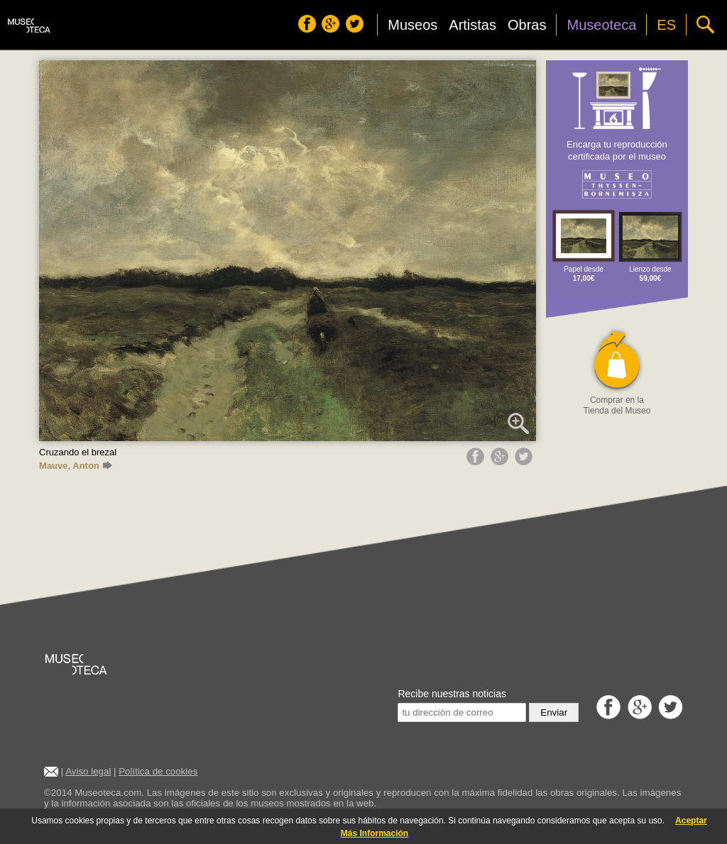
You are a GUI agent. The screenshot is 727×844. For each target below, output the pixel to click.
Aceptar (691, 821)
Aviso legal (88, 771)
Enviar (553, 712)
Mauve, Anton (75, 465)
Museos (412, 25)
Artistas (472, 25)
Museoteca (601, 25)
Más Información (374, 833)
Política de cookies (158, 771)
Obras (527, 25)
